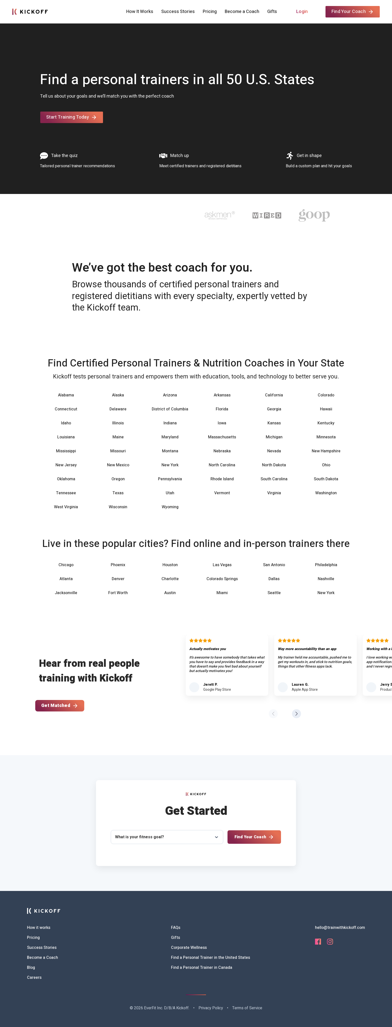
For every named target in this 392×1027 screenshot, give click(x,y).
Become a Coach (242, 12)
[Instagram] (330, 943)
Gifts (272, 12)
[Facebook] (318, 943)
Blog (31, 968)
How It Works (139, 12)
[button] (296, 713)
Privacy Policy (210, 1008)
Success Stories (178, 12)
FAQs (175, 928)
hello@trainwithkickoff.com (340, 928)
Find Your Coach (353, 11)
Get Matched (59, 705)
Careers (34, 978)
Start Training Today (71, 117)
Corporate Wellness (189, 948)
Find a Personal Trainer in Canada (201, 968)
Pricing (210, 12)
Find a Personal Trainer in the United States (210, 958)
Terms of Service (247, 1008)
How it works (38, 928)
